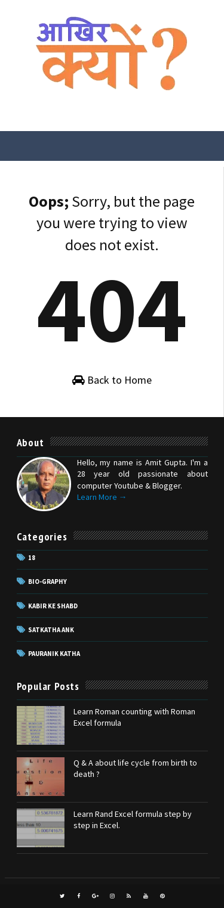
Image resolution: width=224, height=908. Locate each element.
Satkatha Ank (51, 630)
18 (31, 557)
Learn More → (102, 497)
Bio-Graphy (47, 581)
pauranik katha (54, 653)
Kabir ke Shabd (53, 606)
